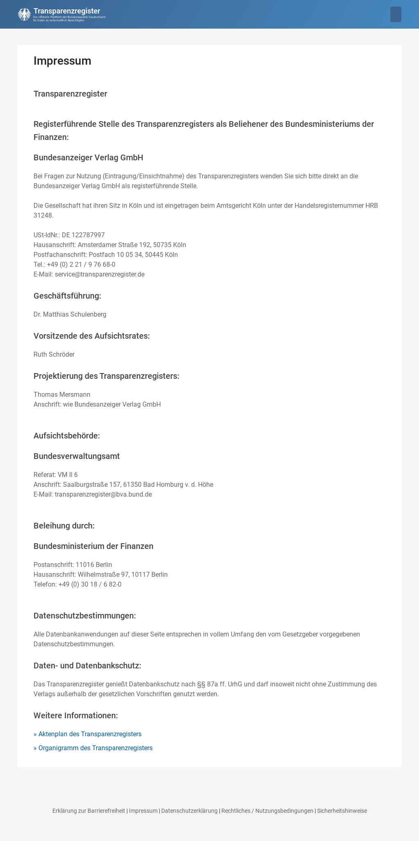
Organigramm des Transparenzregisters (95, 748)
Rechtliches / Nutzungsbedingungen (267, 810)
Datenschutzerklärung (189, 810)
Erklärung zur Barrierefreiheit (88, 810)
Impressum (143, 810)
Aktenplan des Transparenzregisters (90, 734)
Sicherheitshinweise (342, 810)
